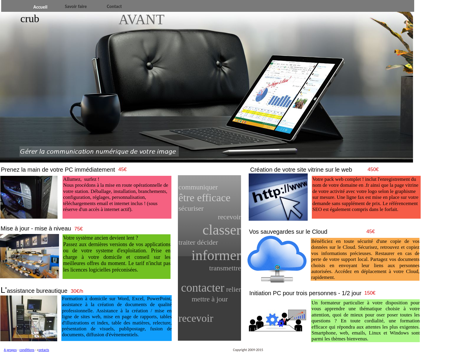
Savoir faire (76, 6)
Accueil (40, 7)
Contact (114, 6)
